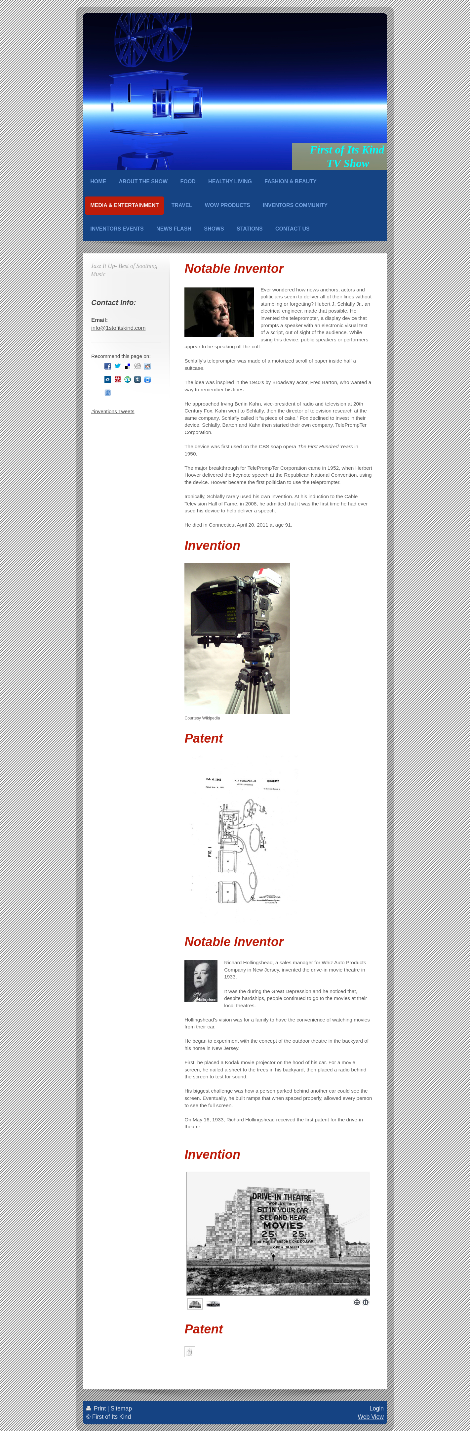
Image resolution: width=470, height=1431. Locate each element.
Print (96, 1408)
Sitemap (121, 1408)
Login (377, 1408)
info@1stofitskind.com (118, 328)
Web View (371, 1416)
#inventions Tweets (113, 411)
